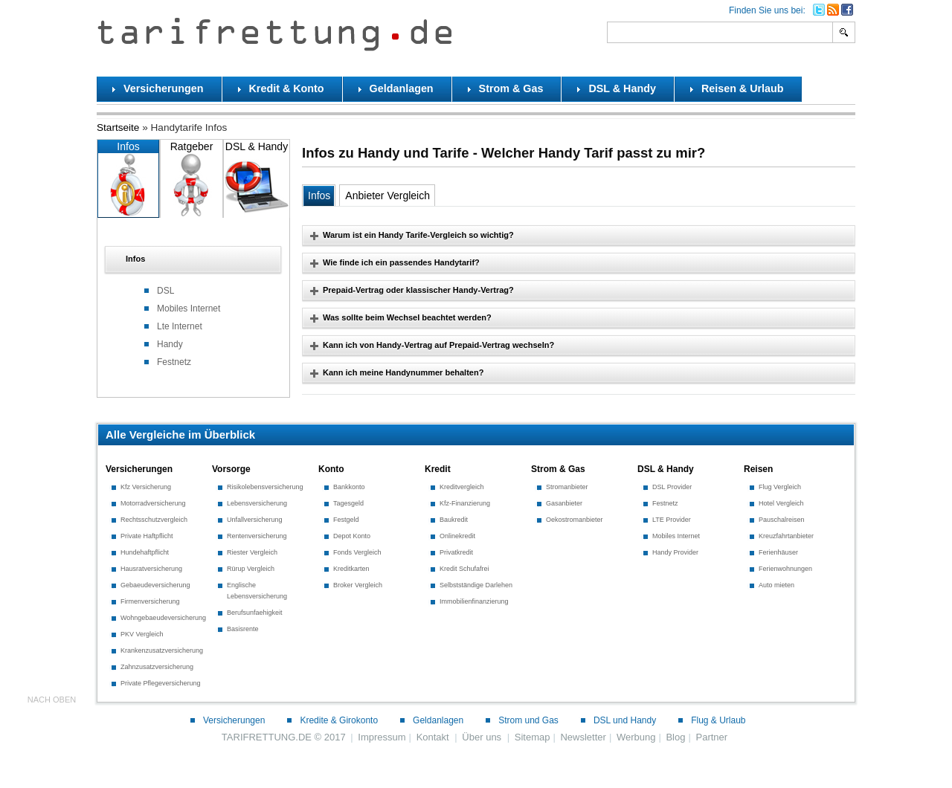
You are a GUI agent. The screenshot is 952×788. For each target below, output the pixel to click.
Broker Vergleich (357, 585)
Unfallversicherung (255, 519)
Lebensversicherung (257, 503)
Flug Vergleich (780, 487)
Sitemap (532, 737)
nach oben (52, 700)
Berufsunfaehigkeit (255, 612)
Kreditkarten (351, 568)
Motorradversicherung (153, 503)
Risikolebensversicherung (265, 487)
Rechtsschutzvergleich (153, 519)
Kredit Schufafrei (464, 568)
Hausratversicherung (151, 568)
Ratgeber (191, 179)
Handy (170, 344)
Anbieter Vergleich (387, 195)
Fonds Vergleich (357, 552)
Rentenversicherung (257, 536)
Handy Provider (675, 552)
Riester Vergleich (252, 552)
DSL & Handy (257, 179)
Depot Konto (351, 536)
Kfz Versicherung (145, 487)
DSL (165, 290)
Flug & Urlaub (718, 720)
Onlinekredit (457, 536)
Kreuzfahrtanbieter (786, 536)
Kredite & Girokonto (339, 720)
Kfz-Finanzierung (465, 503)
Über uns (481, 737)
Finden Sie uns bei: (767, 10)
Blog (675, 737)
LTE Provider (671, 519)
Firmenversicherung (150, 601)
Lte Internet (179, 326)
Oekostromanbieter (574, 519)
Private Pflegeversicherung (160, 683)
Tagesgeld (348, 503)
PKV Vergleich (142, 634)
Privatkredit (456, 552)
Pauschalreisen (782, 519)
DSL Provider (672, 487)
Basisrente (243, 629)
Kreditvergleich (462, 487)
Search (844, 32)
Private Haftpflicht (146, 536)
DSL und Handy (625, 720)
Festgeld (346, 519)
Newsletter (582, 737)
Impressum (381, 737)
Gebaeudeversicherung (155, 585)
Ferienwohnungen (785, 568)
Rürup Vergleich (250, 568)
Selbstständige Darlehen (476, 585)
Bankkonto (349, 487)
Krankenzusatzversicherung (161, 650)
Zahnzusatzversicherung (156, 667)
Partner (711, 737)
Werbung (636, 737)
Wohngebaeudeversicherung (163, 617)
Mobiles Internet (188, 308)
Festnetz (174, 362)
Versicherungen (234, 720)
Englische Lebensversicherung (257, 590)
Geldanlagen (438, 720)
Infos (128, 179)
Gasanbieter (564, 503)
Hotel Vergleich (781, 503)
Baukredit (454, 519)
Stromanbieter (567, 487)
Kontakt (432, 737)
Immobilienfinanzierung (474, 601)
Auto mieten (776, 585)
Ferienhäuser (778, 552)
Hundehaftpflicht (144, 552)
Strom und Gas (528, 720)
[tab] (193, 259)
